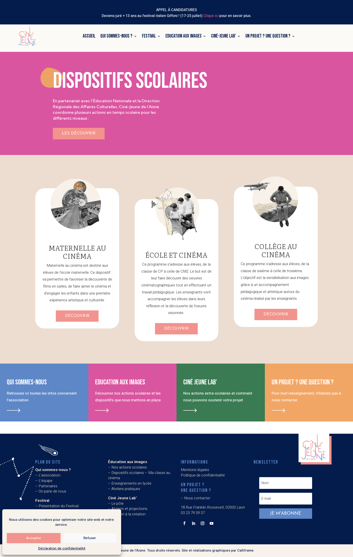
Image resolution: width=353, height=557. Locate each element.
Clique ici (211, 16)
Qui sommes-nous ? (116, 36)
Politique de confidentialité (203, 475)
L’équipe (45, 480)
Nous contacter (197, 498)
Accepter (33, 538)
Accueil (89, 36)
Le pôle (117, 503)
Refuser (89, 538)
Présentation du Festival (59, 506)
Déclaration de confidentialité (61, 548)
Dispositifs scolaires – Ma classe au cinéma (139, 475)
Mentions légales (195, 470)
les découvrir (79, 133)
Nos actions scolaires (129, 467)
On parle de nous (52, 491)
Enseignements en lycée (131, 483)
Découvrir (77, 316)
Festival (149, 36)
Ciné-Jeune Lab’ (223, 36)
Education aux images (183, 36)
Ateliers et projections (129, 509)
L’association (49, 475)
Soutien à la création (128, 514)
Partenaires (48, 486)
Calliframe (245, 550)
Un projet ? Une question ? (267, 36)
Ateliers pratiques (126, 489)
